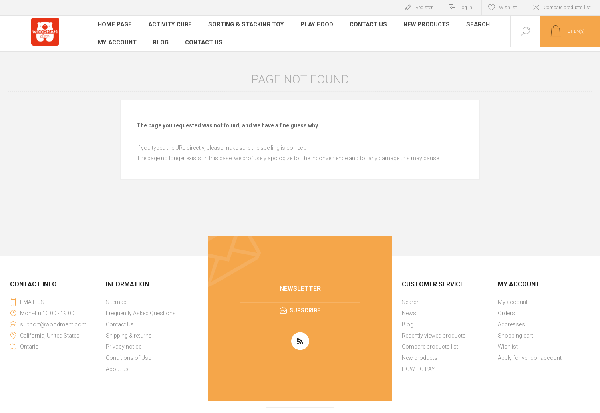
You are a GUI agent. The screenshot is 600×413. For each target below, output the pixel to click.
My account (117, 37)
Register (424, 7)
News (409, 309)
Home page (115, 25)
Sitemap (116, 298)
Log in (465, 7)
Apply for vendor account (530, 354)
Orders (506, 309)
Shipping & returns (129, 331)
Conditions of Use (128, 354)
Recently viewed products (434, 331)
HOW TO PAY (418, 365)
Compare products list (567, 7)
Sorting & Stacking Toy (243, 25)
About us (117, 365)
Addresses (511, 320)
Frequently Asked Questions (141, 309)
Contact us (204, 37)
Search (470, 25)
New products (419, 25)
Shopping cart (515, 331)
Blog (160, 37)
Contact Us (362, 25)
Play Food (311, 25)
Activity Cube (169, 25)
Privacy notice (123, 343)
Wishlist (508, 343)
